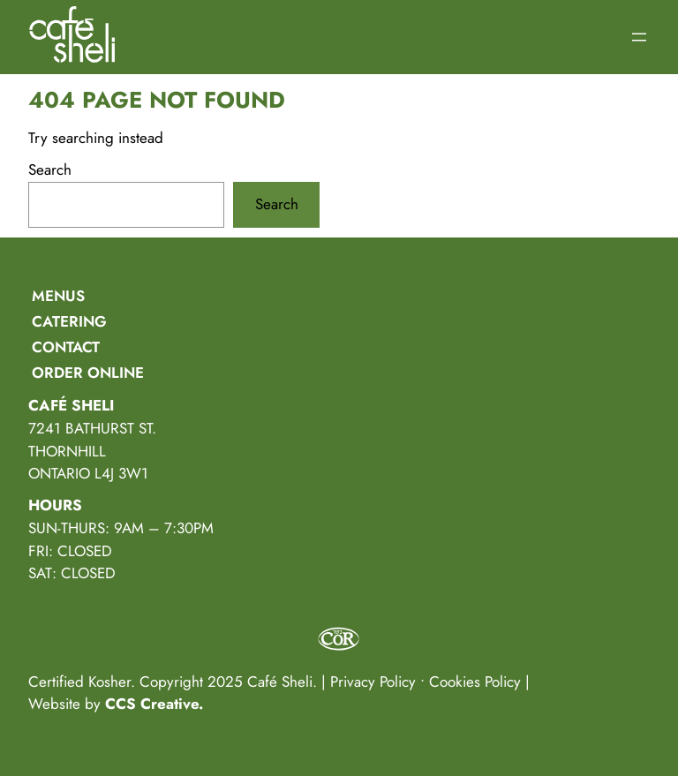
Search (50, 169)
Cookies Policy (475, 681)
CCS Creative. (154, 703)
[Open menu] (639, 37)
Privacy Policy (373, 681)
